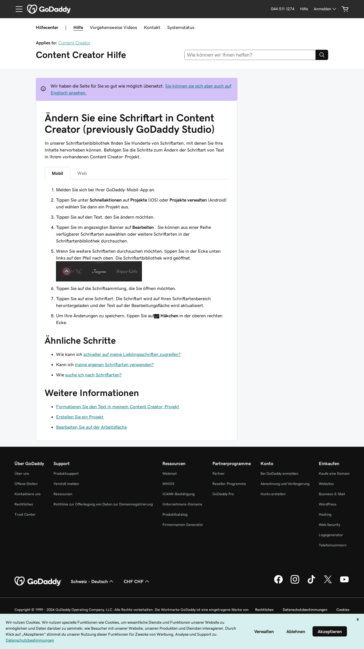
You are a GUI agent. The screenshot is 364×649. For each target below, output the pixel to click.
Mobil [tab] (57, 173)
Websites (326, 484)
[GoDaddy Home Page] (38, 581)
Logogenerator (331, 535)
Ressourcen (62, 494)
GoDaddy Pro (223, 494)
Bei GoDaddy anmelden (279, 473)
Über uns (22, 473)
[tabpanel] (137, 256)
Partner (218, 473)
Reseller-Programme (229, 484)
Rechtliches (24, 504)
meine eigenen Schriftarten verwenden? (114, 364)
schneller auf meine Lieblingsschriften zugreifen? (132, 354)
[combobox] (250, 54)
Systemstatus (180, 27)
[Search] (322, 55)
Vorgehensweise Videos (113, 27)
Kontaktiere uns (28, 494)
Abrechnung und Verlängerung (284, 484)
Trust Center (25, 514)
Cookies (342, 609)
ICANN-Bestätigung (178, 494)
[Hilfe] (304, 9)
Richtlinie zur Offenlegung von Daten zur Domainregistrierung (103, 504)
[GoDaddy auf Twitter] (328, 582)
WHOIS (168, 484)
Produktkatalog (174, 514)
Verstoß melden (66, 484)
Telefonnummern (332, 545)
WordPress (327, 504)
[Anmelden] (325, 9)
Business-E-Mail (332, 494)
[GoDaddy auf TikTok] (311, 582)
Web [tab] (82, 173)
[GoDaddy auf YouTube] (344, 582)
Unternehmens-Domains (182, 504)
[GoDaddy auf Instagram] (295, 582)
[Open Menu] (17, 9)
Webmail (169, 473)
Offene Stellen (26, 484)
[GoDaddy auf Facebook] (278, 582)
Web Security (329, 524)
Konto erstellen (273, 494)
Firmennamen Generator (182, 524)
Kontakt (152, 27)
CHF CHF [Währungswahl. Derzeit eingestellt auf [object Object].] (137, 581)
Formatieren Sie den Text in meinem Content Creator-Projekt (117, 406)
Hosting (325, 514)
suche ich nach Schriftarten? (93, 374)
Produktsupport (66, 473)
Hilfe (78, 27)
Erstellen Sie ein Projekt (80, 416)
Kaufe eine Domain (334, 473)
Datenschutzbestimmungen (305, 609)
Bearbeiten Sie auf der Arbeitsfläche (91, 427)
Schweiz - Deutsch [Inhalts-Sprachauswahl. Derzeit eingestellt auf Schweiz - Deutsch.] (93, 581)
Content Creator (74, 42)
